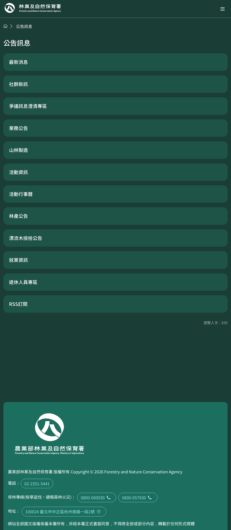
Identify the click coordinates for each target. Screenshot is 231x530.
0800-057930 (138, 497)
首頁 (5, 26)
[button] (222, 9)
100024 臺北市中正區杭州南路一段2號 (64, 511)
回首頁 (33, 8)
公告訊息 (24, 26)
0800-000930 (97, 497)
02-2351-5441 (37, 483)
